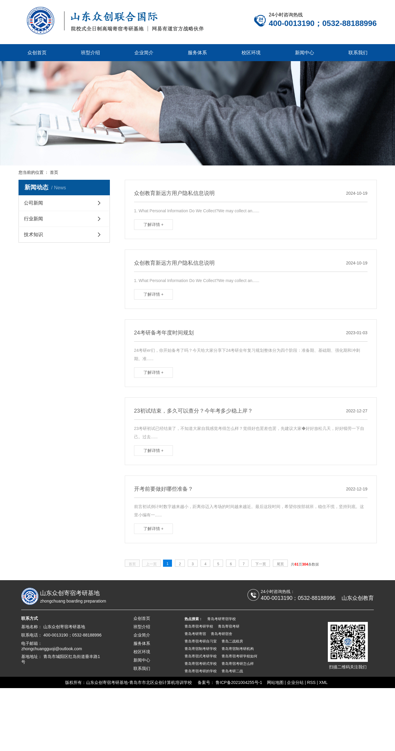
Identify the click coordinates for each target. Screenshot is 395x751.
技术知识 (33, 235)
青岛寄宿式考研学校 (201, 656)
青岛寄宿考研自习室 (201, 641)
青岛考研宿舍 (221, 634)
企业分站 (295, 682)
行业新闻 (33, 219)
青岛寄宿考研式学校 (201, 664)
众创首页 (37, 52)
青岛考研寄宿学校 (221, 619)
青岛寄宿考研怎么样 (238, 664)
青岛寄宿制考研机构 (238, 649)
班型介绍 (90, 52)
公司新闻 (33, 203)
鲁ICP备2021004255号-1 (239, 682)
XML (323, 682)
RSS (311, 682)
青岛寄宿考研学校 (199, 626)
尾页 (282, 564)
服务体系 (197, 52)
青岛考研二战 (232, 671)
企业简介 (143, 52)
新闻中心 (304, 52)
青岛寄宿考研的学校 (201, 671)
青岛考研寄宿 (195, 634)
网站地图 (275, 682)
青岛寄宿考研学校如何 (239, 656)
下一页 (262, 564)
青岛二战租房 (232, 641)
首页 (54, 172)
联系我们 (358, 52)
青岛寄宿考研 (228, 626)
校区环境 (251, 52)
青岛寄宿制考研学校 (201, 649)
